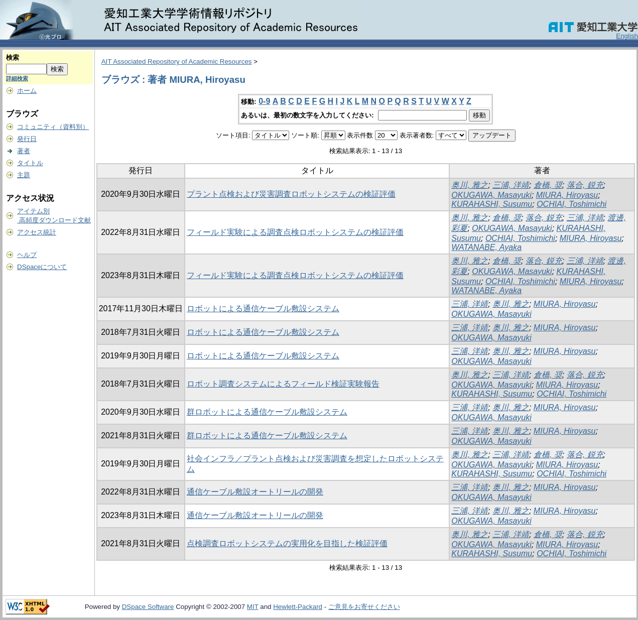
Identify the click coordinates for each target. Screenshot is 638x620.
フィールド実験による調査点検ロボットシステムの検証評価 (295, 232)
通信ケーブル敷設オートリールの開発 (255, 491)
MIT (253, 606)
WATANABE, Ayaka (486, 247)
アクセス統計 (36, 232)
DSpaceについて (42, 267)
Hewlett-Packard (297, 606)
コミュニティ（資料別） (53, 127)
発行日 (27, 139)
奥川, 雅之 (469, 185)
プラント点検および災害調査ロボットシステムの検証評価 (291, 194)
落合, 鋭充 (585, 185)
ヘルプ (27, 255)
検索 (12, 57)
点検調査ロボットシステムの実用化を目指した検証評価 (287, 543)
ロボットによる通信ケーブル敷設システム (263, 308)
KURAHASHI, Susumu (491, 204)
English (627, 36)
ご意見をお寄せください (364, 606)
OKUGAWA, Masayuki (491, 195)
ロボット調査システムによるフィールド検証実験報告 (283, 384)
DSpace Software (148, 606)
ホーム (27, 90)
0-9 (264, 101)
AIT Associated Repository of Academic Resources (176, 61)
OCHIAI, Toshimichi (571, 204)
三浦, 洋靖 (510, 185)
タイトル (30, 163)
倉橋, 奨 (548, 185)
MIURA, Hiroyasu (567, 195)
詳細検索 (17, 78)
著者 (23, 151)
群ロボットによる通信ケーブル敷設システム (267, 412)
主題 (23, 175)
